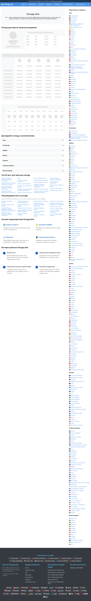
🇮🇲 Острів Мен (73, 326)
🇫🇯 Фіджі (71, 423)
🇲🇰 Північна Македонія (75, 330)
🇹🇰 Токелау (72, 415)
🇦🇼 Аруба (71, 435)
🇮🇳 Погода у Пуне (28, 561)
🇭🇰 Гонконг (72, 35)
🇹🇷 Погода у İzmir (77, 558)
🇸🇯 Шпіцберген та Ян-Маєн (76, 369)
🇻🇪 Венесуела (73, 524)
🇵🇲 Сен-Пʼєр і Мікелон (75, 500)
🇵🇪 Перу (71, 534)
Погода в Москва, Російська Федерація (55, 179)
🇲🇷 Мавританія (73, 205)
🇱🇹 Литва (71, 308)
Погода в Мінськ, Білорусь (41, 201)
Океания (57, 4)
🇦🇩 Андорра (72, 278)
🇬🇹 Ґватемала (73, 452)
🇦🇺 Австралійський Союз (76, 375)
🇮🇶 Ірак (71, 47)
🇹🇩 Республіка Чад (74, 235)
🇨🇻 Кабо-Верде (73, 185)
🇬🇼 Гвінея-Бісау (73, 165)
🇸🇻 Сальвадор (73, 496)
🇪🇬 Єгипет (72, 177)
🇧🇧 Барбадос (72, 439)
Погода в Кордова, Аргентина (55, 211)
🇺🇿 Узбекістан (72, 119)
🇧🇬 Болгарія (72, 284)
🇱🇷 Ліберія (72, 199)
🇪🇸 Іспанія (72, 302)
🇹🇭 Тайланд (72, 111)
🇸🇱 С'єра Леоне (73, 241)
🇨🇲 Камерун (72, 187)
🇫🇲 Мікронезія (73, 389)
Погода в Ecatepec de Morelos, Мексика (23, 202)
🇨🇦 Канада (72, 466)
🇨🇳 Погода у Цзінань (25, 558)
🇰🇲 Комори (72, 191)
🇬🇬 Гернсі (71, 288)
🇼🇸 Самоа (71, 411)
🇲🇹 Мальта (72, 314)
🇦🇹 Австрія (72, 272)
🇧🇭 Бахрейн (72, 21)
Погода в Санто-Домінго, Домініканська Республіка (57, 204)
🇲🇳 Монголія (72, 83)
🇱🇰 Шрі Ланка (72, 123)
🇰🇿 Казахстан (72, 53)
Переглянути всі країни (56, 1)
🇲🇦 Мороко (72, 217)
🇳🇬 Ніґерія (72, 225)
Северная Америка (68, 4)
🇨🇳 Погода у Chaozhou (75, 561)
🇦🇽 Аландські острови (75, 274)
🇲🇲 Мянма (72, 85)
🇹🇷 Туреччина (72, 115)
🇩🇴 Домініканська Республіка (77, 462)
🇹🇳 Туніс (71, 255)
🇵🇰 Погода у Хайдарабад (16, 561)
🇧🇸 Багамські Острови (75, 437)
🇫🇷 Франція (72, 357)
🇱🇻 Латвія (71, 306)
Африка (41, 4)
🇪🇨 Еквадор (72, 528)
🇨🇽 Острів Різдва (73, 93)
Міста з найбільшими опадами (55, 574)
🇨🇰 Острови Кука (73, 401)
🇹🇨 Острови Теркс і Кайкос (76, 490)
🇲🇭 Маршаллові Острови (76, 387)
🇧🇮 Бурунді (72, 156)
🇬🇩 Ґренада (72, 456)
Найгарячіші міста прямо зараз (56, 570)
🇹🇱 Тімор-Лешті (73, 113)
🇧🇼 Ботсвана (72, 152)
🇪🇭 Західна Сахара (74, 181)
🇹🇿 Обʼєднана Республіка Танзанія (78, 227)
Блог (26, 572)
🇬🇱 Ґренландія (73, 458)
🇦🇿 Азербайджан (73, 16)
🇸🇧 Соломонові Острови (75, 413)
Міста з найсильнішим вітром (55, 577)
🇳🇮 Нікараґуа (72, 484)
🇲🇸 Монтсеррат (73, 480)
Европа (49, 4)
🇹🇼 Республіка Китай (74, 101)
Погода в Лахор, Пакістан (24, 192)
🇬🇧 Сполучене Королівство (76, 352)
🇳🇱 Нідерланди (73, 320)
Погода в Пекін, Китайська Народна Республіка (8, 183)
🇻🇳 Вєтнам (72, 31)
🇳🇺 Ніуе (71, 393)
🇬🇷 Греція (71, 292)
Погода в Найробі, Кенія (56, 208)
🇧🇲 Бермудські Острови (75, 443)
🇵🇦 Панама (72, 492)
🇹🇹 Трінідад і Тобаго (74, 510)
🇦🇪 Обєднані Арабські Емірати (77, 89)
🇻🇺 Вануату (72, 379)
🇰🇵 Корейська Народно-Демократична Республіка (76, 67)
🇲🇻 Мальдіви (72, 81)
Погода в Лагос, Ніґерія (24, 183)
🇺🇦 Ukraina (72, 270)
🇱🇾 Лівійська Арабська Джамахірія (78, 201)
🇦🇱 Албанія (72, 276)
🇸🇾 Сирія (71, 105)
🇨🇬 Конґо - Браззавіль (75, 193)
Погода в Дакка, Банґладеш (54, 182)
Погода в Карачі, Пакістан (41, 182)
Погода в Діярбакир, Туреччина (39, 212)
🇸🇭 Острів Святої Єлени (75, 229)
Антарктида (32, 4)
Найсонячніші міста (53, 579)
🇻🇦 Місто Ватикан (74, 316)
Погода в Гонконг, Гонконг (25, 208)
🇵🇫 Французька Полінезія (76, 425)
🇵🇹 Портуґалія (73, 334)
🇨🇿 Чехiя (71, 361)
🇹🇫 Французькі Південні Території (78, 140)
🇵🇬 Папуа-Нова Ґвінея (75, 407)
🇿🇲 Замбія (72, 179)
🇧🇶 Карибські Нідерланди (76, 468)
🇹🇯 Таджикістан (73, 109)
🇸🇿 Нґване (72, 221)
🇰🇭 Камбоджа (72, 55)
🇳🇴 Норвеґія (72, 324)
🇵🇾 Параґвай (72, 532)
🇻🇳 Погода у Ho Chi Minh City (39, 558)
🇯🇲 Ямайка (72, 512)
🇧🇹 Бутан (71, 29)
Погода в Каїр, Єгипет (56, 190)
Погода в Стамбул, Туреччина (23, 181)
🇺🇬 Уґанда (72, 257)
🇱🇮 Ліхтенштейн (73, 310)
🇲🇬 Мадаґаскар (73, 207)
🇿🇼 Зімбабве (72, 183)
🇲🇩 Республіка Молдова (75, 338)
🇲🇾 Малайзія (72, 79)
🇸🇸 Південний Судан (74, 233)
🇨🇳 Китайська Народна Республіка (78, 61)
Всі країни (27, 579)
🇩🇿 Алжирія (72, 146)
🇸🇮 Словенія (72, 350)
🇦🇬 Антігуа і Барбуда (74, 433)
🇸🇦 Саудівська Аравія (75, 103)
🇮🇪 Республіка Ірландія (75, 336)
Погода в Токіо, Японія (56, 188)
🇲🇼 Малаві (72, 211)
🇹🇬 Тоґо (71, 253)
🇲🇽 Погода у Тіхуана (50, 561)
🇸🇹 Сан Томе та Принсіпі (75, 243)
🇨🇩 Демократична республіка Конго (78, 167)
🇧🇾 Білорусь (72, 282)
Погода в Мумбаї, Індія (40, 178)
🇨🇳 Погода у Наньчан (53, 558)
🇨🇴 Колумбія (72, 530)
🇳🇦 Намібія (72, 219)
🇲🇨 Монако (72, 318)
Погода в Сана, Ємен (55, 206)
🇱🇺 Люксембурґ (73, 312)
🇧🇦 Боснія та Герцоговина (76, 286)
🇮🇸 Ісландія (72, 300)
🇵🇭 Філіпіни (72, 121)
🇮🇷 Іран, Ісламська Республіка (77, 49)
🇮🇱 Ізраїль (72, 41)
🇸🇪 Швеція (72, 367)
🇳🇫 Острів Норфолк (74, 399)
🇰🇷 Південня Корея (74, 99)
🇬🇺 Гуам (71, 383)
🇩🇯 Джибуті (72, 169)
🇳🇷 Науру (71, 391)
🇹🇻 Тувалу (72, 419)
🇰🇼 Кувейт (72, 70)
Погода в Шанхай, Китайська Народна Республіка (6, 180)
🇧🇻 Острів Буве (73, 133)
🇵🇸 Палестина (73, 97)
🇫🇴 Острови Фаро (74, 328)
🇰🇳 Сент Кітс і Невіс (74, 502)
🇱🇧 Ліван (71, 75)
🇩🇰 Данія (71, 294)
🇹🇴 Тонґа (71, 417)
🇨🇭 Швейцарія (73, 365)
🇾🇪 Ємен (71, 39)
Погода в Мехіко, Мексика (41, 180)
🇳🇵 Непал (71, 87)
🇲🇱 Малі (71, 213)
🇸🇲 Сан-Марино (73, 344)
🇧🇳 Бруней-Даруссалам (75, 27)
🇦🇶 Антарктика (73, 131)
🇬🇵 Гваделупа (72, 451)
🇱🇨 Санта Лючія (73, 498)
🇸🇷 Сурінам (72, 536)
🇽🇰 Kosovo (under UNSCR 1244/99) (78, 266)
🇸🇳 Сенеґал (72, 247)
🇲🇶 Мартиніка (72, 476)
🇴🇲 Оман (71, 91)
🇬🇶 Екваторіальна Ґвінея (75, 171)
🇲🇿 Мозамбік (72, 215)
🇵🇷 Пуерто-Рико (73, 494)
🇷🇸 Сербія (72, 346)
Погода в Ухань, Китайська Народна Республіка (41, 192)
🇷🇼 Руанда (72, 239)
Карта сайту (28, 574)
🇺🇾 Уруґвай (72, 538)
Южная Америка (80, 4)
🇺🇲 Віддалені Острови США (76, 381)
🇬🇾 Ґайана (72, 526)
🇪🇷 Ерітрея (72, 173)
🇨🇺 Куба (71, 472)
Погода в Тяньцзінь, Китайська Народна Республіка (39, 186)
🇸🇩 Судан (71, 251)
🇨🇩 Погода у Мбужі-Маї (62, 561)
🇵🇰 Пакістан (72, 95)
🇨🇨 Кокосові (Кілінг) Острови (77, 64)
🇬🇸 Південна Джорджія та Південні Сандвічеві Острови (78, 137)
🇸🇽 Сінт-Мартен (73, 506)
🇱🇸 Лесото (72, 197)
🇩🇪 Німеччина (72, 322)
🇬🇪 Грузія (71, 37)
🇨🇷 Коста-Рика (73, 470)
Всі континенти (29, 577)
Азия (24, 4)
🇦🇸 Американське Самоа (76, 377)
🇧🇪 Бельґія (72, 280)
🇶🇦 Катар (71, 57)
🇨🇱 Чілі (71, 544)
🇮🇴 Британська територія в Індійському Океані (76, 24)
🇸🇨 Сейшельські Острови (76, 245)
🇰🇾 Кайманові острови (75, 464)
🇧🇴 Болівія (72, 520)
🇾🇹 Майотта (72, 209)
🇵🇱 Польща (72, 332)
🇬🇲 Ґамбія (71, 160)
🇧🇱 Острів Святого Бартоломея (77, 486)
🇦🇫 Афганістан (73, 18)
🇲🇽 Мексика (72, 478)
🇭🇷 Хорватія (72, 359)
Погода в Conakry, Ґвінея (56, 201)
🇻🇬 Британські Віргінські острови (78, 445)
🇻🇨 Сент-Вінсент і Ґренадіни (76, 504)
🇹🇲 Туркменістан (73, 117)
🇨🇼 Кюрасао (72, 474)
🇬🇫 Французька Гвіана (75, 542)
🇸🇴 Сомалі (72, 249)
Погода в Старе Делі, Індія (41, 189)
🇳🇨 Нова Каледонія (74, 397)
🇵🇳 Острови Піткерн (74, 403)
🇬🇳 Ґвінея (71, 163)
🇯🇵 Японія (72, 125)
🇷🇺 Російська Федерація (75, 340)
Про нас (27, 567)
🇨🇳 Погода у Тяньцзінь (65, 558)
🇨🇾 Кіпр (71, 63)
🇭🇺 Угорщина (72, 353)
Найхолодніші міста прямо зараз (56, 572)
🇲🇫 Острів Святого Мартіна (76, 488)
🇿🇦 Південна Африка (74, 231)
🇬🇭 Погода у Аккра (13, 558)
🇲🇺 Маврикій (72, 203)
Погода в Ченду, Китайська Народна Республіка (25, 190)
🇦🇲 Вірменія (72, 33)
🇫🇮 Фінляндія (72, 355)
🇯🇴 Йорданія (72, 51)
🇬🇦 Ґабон (71, 158)
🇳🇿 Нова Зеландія (74, 395)
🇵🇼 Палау (71, 405)
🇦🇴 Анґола (72, 148)
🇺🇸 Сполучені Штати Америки (77, 508)
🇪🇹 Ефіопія (72, 175)
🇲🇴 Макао (71, 77)
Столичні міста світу (30, 582)
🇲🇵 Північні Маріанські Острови (77, 409)
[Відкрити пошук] (88, 4)
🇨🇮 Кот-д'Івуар (73, 195)
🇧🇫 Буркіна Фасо (73, 154)
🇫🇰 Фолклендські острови (76, 540)
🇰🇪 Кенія (71, 189)
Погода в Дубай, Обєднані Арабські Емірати (25, 210)
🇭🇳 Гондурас (72, 454)
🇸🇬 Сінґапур (72, 107)
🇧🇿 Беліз (71, 441)
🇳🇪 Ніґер (71, 223)
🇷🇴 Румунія (72, 342)
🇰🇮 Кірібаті (72, 385)
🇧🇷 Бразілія (72, 522)
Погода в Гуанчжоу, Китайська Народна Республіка (6, 188)
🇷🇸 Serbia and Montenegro (76, 268)
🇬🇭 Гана (71, 162)
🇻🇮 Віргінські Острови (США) (77, 447)
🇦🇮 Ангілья (72, 431)
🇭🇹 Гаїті (71, 449)
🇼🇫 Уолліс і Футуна (74, 421)
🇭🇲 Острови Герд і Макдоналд (77, 135)
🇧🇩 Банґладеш (73, 20)
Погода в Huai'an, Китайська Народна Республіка (6, 214)
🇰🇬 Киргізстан (72, 59)
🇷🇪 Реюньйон (72, 237)
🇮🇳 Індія (71, 43)
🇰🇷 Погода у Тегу (39, 561)
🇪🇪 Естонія (72, 298)
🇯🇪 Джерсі (72, 296)
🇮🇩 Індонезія (72, 45)
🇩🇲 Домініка (72, 460)
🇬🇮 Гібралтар (72, 290)
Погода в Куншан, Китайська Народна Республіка (39, 205)
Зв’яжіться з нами (29, 570)
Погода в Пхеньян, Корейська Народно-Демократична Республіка (8, 209)
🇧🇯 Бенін (71, 150)
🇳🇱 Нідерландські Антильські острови (79, 482)
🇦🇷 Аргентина (72, 518)
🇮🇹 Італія (71, 304)
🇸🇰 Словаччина (73, 348)
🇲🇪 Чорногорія (73, 363)
